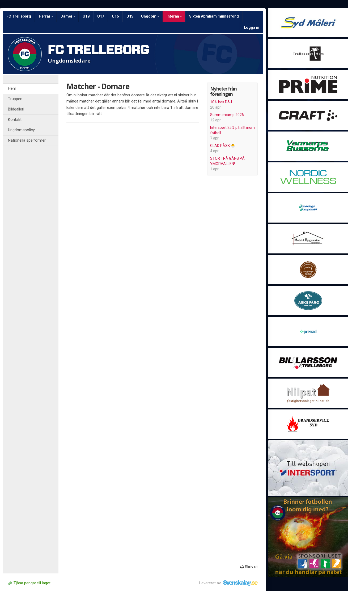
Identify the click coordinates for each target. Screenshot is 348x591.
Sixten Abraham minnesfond (214, 16)
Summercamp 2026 (227, 115)
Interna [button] (174, 16)
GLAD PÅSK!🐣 (222, 145)
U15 (129, 16)
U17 (100, 16)
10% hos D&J (221, 102)
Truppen (15, 99)
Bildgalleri (16, 109)
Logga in (251, 27)
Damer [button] (68, 16)
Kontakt (15, 119)
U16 (115, 16)
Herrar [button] (46, 16)
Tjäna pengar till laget (29, 583)
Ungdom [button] (150, 16)
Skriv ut (249, 566)
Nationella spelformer (27, 140)
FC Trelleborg (18, 16)
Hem (12, 88)
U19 (86, 16)
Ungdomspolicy (21, 130)
